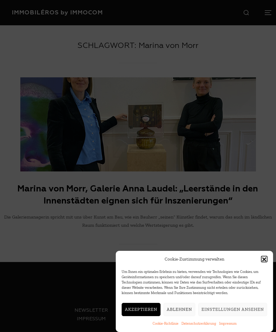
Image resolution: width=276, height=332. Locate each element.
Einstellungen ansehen (232, 311)
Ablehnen (179, 311)
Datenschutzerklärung (198, 325)
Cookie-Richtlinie (166, 325)
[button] (264, 261)
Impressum (228, 325)
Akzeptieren (141, 311)
